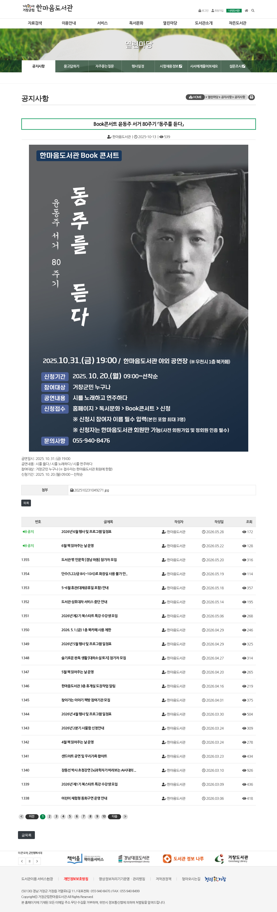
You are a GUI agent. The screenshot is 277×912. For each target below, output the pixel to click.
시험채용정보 (171, 66)
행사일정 (138, 66)
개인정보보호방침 (76, 879)
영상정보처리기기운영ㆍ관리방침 (122, 879)
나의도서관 (234, 10)
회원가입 (217, 10)
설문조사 (237, 66)
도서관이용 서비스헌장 (37, 879)
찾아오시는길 (191, 879)
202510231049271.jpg (91, 490)
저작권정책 (163, 879)
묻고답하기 (71, 66)
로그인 (203, 10)
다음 (114, 816)
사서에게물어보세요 (204, 66)
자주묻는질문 (104, 66)
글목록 (26, 835)
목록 (26, 503)
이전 (31, 816)
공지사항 (38, 66)
